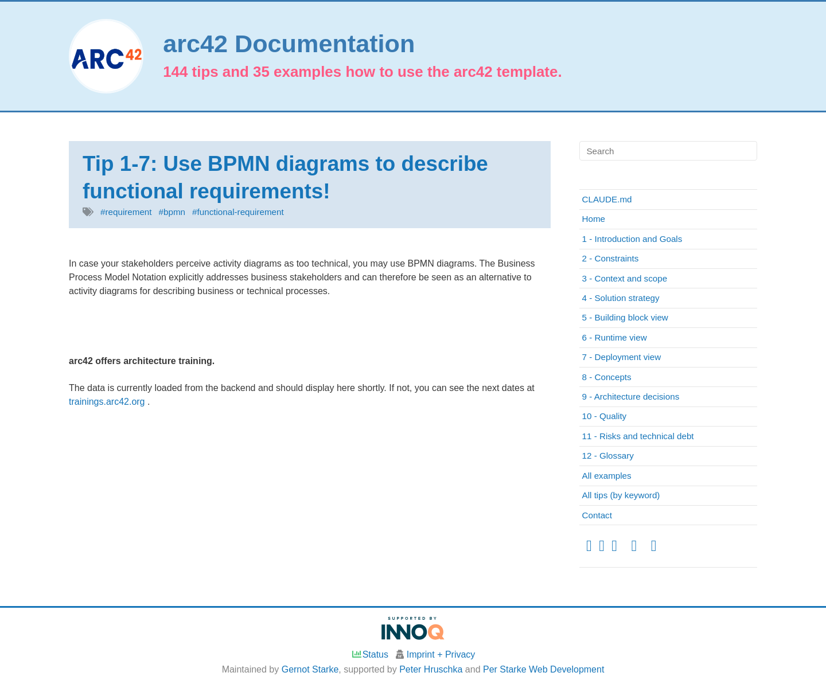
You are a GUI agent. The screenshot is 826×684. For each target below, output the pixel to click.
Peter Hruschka (430, 669)
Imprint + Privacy (441, 654)
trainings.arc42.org (108, 402)
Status (369, 654)
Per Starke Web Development (543, 669)
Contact (597, 515)
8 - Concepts (607, 377)
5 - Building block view (625, 317)
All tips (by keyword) (621, 495)
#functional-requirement (238, 212)
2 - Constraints (610, 258)
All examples (607, 475)
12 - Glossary (608, 455)
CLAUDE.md (607, 199)
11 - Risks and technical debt (638, 436)
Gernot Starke (310, 669)
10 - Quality (604, 416)
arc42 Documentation (289, 44)
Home (594, 219)
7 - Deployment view (621, 357)
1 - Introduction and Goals (632, 239)
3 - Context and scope (625, 278)
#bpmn (172, 212)
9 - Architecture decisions (631, 396)
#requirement (126, 212)
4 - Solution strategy (621, 298)
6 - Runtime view (614, 337)
